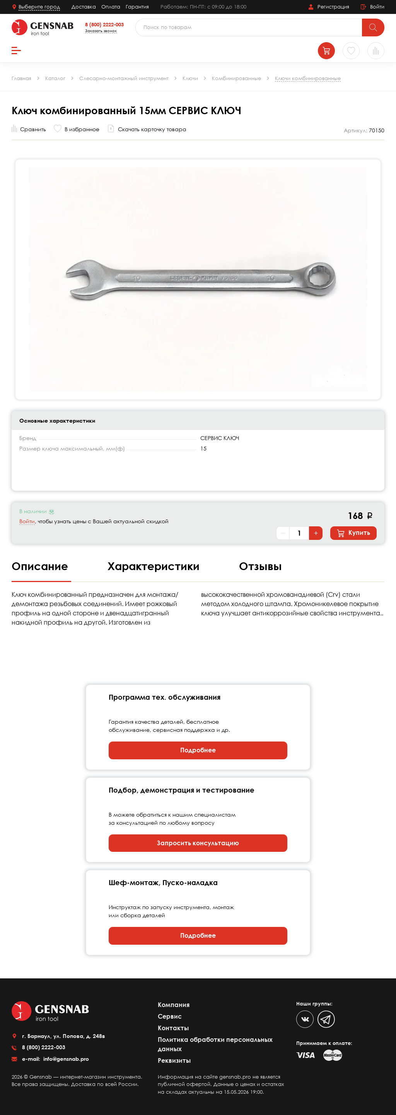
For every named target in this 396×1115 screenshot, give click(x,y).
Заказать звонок (101, 30)
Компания (173, 1005)
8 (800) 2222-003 (104, 24)
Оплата (110, 6)
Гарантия (137, 6)
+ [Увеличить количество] (316, 533)
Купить (353, 533)
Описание (41, 565)
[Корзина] (326, 50)
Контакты (173, 1028)
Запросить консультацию (198, 843)
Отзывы (260, 565)
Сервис (170, 1016)
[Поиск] (373, 27)
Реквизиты (174, 1060)
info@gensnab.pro (65, 1058)
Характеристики (155, 565)
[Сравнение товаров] (375, 50)
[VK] (305, 1019)
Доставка (84, 6)
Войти (27, 521)
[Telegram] (326, 1019)
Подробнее (198, 750)
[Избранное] (351, 50)
